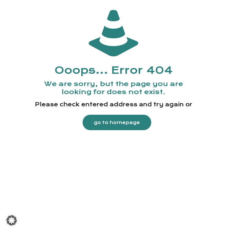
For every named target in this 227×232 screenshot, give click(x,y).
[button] (11, 220)
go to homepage (117, 122)
